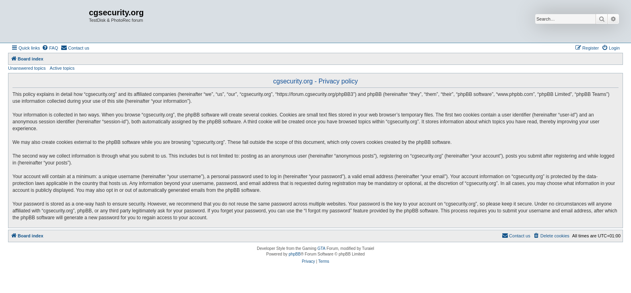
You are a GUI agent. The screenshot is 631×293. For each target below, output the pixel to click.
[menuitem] (50, 48)
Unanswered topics (27, 68)
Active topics (62, 68)
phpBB (295, 254)
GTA (322, 248)
